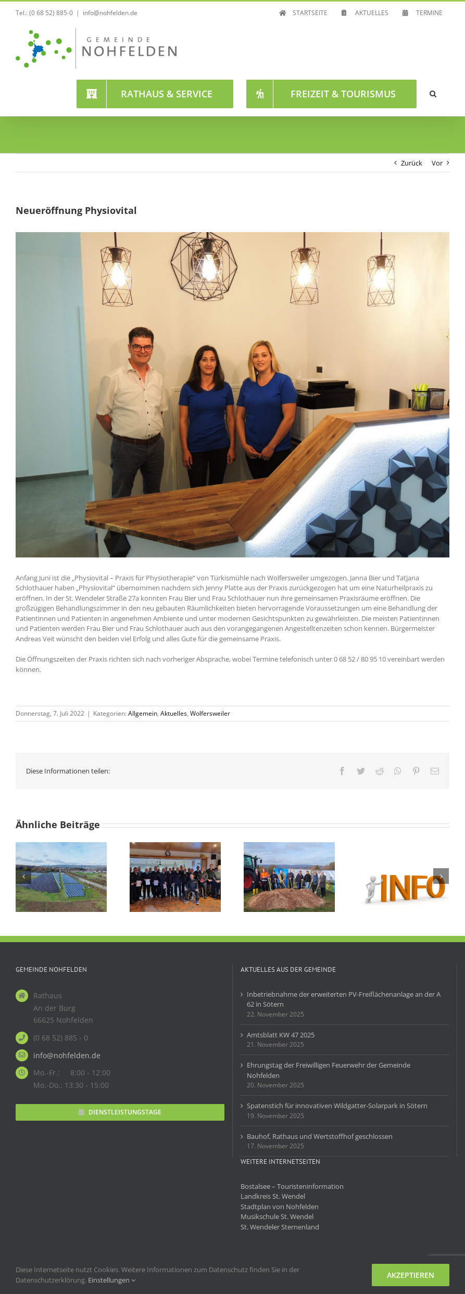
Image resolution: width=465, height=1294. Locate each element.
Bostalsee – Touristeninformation (292, 1186)
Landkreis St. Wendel (273, 1196)
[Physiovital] (232, 394)
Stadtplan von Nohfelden (280, 1206)
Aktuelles (173, 713)
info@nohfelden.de (110, 12)
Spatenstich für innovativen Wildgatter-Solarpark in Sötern (337, 1105)
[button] (433, 94)
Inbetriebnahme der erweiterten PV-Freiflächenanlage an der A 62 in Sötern (344, 999)
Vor (437, 163)
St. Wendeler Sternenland (280, 1227)
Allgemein (142, 713)
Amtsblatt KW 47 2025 (281, 1034)
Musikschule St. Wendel (277, 1216)
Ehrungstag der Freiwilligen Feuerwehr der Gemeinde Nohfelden (328, 1070)
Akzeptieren (410, 1275)
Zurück (411, 163)
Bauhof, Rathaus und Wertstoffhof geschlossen (320, 1136)
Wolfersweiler (210, 713)
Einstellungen (111, 1280)
